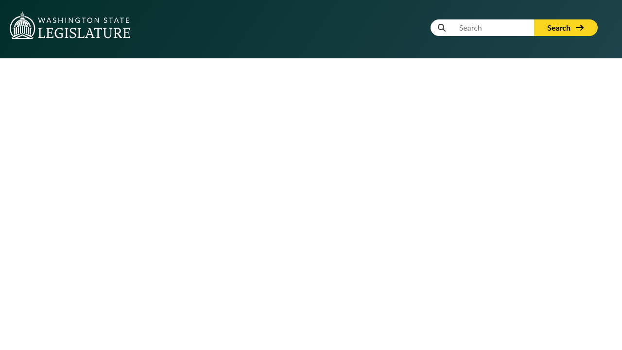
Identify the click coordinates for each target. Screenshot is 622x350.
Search (566, 27)
